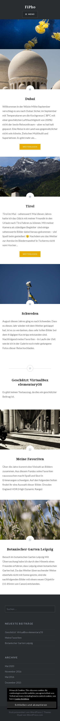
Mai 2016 (9, 677)
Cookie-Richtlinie (21, 699)
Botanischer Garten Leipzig (19, 643)
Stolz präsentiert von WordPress (25, 712)
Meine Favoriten (13, 637)
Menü (31, 14)
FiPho (30, 6)
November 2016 (13, 671)
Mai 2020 (9, 666)
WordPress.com (35, 714)
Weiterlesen (30, 147)
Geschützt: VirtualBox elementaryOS (24, 632)
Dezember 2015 (13, 682)
